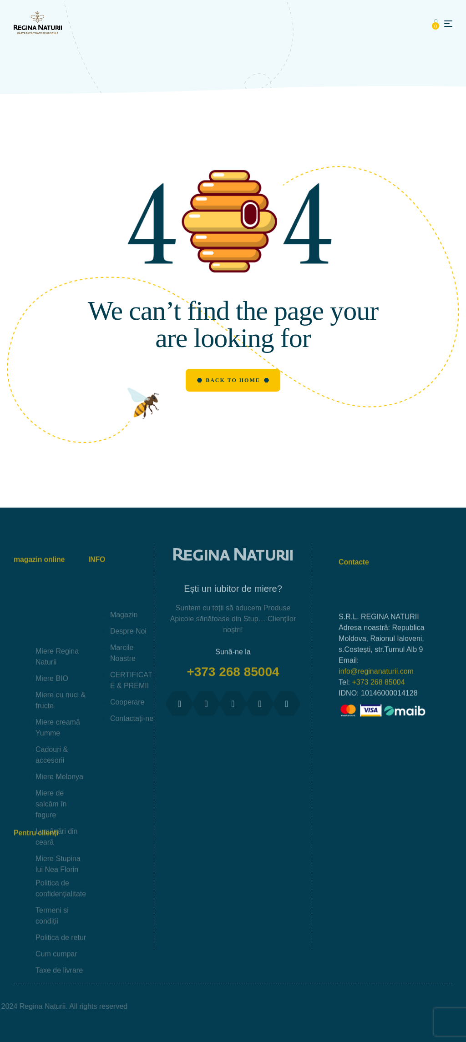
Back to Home (233, 380)
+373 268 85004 (233, 683)
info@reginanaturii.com (376, 727)
